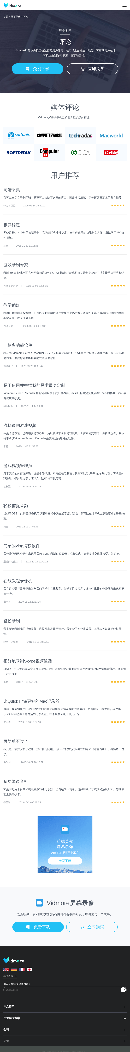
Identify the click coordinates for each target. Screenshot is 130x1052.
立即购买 (92, 68)
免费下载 (38, 68)
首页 (5, 16)
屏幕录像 (16, 16)
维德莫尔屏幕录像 (65, 844)
